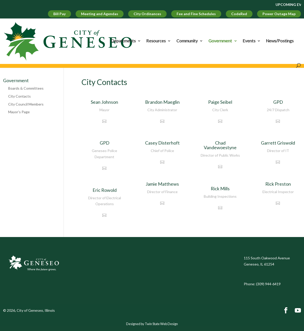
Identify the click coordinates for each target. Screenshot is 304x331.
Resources (156, 41)
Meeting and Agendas (99, 14)
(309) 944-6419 (268, 284)
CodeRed (239, 14)
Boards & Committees (26, 88)
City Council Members (26, 104)
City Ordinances (147, 14)
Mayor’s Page (19, 112)
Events (249, 41)
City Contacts (19, 96)
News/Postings (279, 41)
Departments (123, 41)
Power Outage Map (279, 14)
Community (187, 41)
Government (220, 41)
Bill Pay (59, 14)
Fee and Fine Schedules (196, 14)
